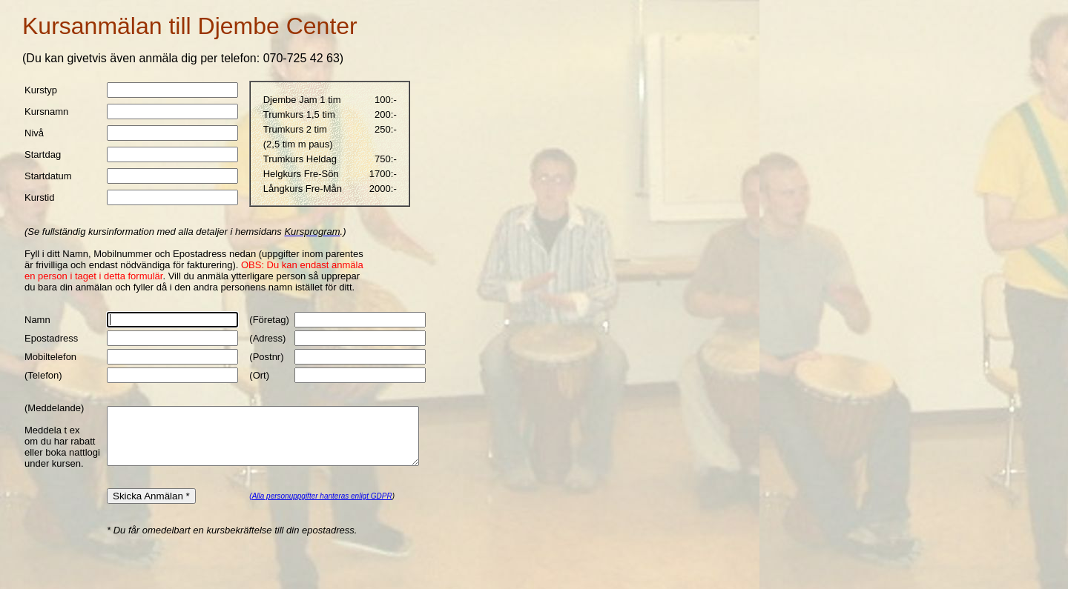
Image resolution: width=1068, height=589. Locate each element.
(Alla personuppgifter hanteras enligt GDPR (310, 518)
